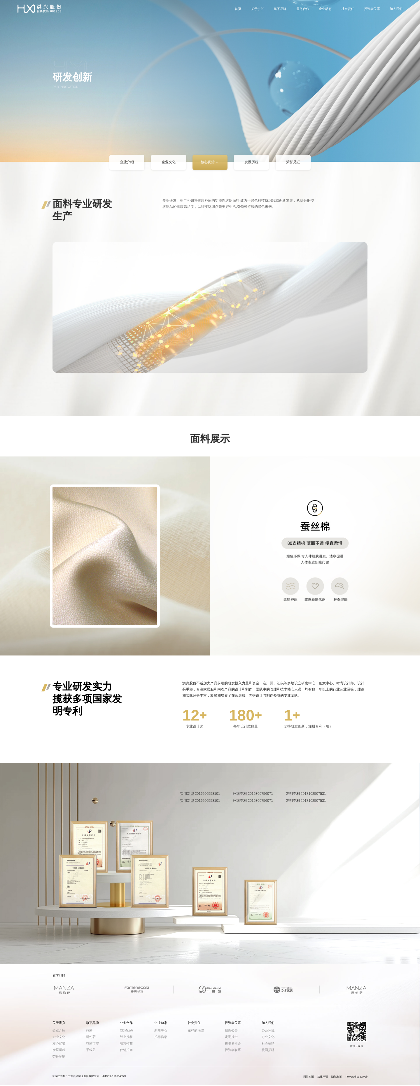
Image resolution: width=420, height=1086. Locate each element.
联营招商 (126, 1043)
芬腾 (89, 1030)
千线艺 (91, 1050)
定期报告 (231, 1036)
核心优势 (210, 164)
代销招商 (126, 1050)
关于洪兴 (257, 11)
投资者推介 (233, 1043)
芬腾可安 (92, 1043)
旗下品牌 (280, 11)
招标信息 (160, 1036)
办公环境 (268, 1030)
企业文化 (169, 164)
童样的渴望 (196, 1030)
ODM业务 (127, 1030)
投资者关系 (372, 11)
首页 (238, 11)
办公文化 (268, 1036)
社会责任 (347, 11)
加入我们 (396, 11)
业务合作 (302, 11)
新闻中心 (160, 1030)
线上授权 (126, 1036)
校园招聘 (268, 1050)
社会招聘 (268, 1043)
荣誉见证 (293, 164)
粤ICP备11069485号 (114, 1076)
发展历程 (251, 164)
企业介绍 (127, 164)
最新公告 (231, 1030)
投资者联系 (233, 1050)
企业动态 (325, 11)
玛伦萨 (91, 1036)
